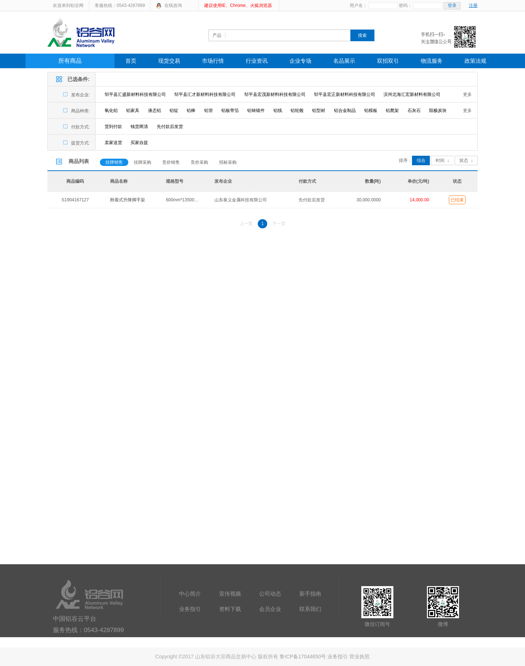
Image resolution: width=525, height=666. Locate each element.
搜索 (362, 35)
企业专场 (300, 61)
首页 (130, 61)
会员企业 (270, 609)
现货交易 (169, 61)
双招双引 (388, 61)
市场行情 (213, 61)
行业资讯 (257, 61)
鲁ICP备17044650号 (303, 656)
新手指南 (310, 594)
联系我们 (310, 609)
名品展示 (344, 61)
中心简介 (190, 594)
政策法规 (475, 61)
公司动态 (270, 594)
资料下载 (230, 609)
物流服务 (432, 61)
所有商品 (70, 61)
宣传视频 (230, 594)
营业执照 (359, 656)
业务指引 (190, 609)
